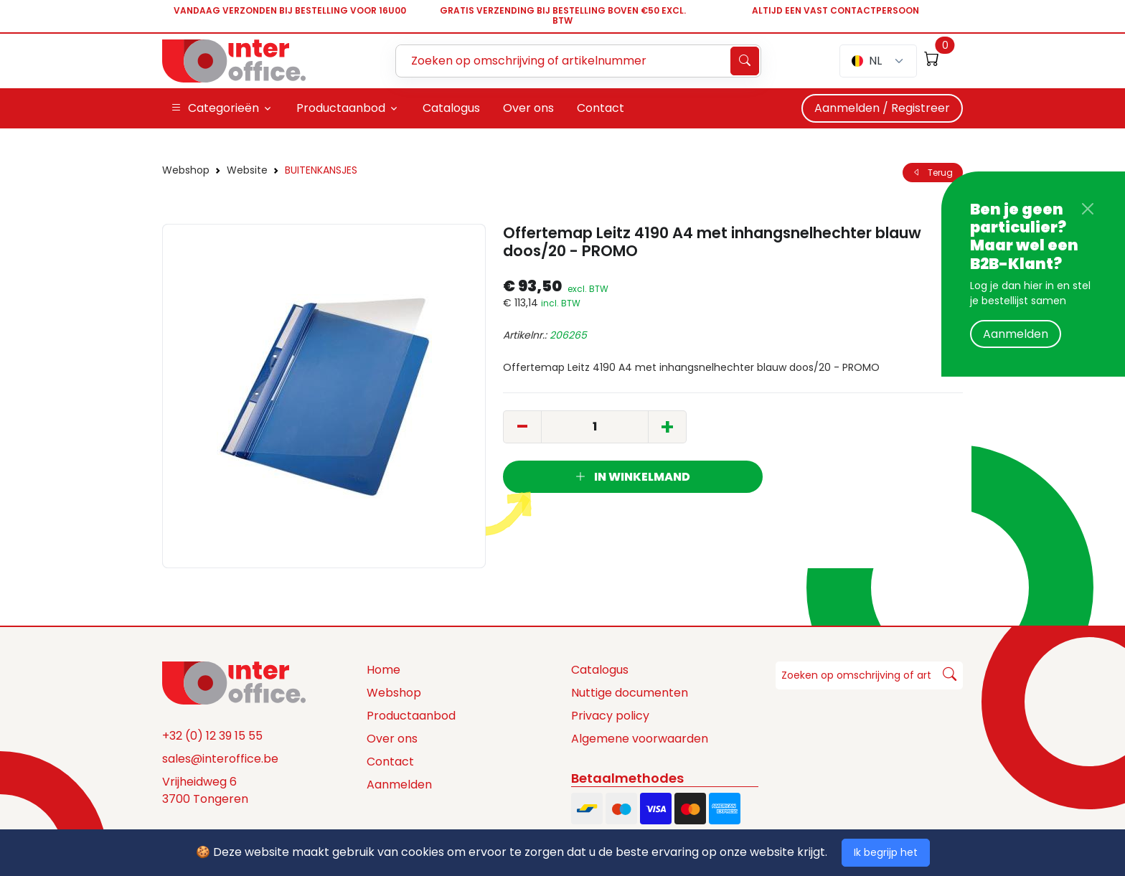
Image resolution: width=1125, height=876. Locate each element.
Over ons (392, 738)
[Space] (234, 682)
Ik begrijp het (886, 852)
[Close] (1087, 208)
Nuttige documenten (629, 692)
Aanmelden (1015, 334)
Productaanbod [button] (340, 108)
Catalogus (600, 669)
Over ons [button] (528, 108)
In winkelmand (632, 476)
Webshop (186, 170)
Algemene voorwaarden (639, 738)
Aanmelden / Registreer (882, 108)
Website (247, 170)
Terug (933, 172)
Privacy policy (610, 715)
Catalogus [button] (451, 108)
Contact (390, 761)
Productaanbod (411, 715)
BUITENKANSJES (321, 170)
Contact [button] (600, 108)
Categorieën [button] (215, 108)
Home (383, 669)
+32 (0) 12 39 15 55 (212, 735)
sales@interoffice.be (220, 758)
